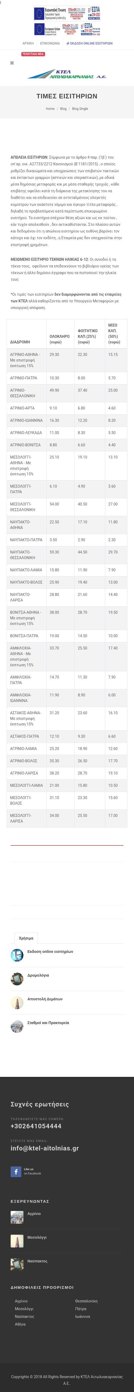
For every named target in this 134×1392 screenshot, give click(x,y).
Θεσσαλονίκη (86, 1278)
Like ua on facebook (16, 1149)
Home (50, 109)
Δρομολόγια (38, 975)
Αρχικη (28, 43)
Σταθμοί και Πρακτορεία (48, 1023)
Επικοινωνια (50, 43)
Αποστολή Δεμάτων (45, 999)
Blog (63, 109)
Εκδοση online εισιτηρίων (50, 951)
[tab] (26, 937)
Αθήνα (20, 1301)
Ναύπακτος (37, 1239)
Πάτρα (80, 1286)
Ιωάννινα (82, 1294)
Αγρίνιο (34, 1191)
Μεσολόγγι (37, 1215)
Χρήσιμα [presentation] (26, 938)
